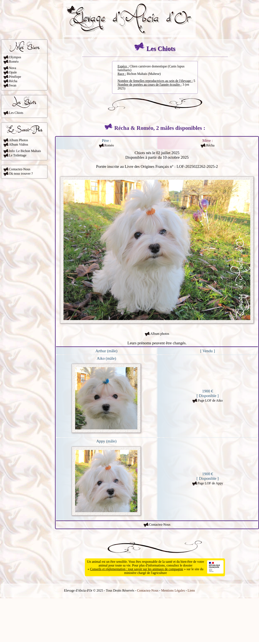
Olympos (15, 57)
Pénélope (15, 76)
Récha (13, 81)
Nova (12, 68)
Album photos (159, 333)
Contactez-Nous (19, 169)
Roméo (13, 61)
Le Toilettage (17, 155)
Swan (12, 85)
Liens (191, 590)
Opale (13, 72)
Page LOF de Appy (210, 483)
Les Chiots (16, 113)
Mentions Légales (173, 590)
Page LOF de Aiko (210, 400)
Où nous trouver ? (21, 173)
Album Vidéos (18, 144)
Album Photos (18, 140)
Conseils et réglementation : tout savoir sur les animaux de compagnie (136, 569)
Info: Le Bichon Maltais (25, 151)
